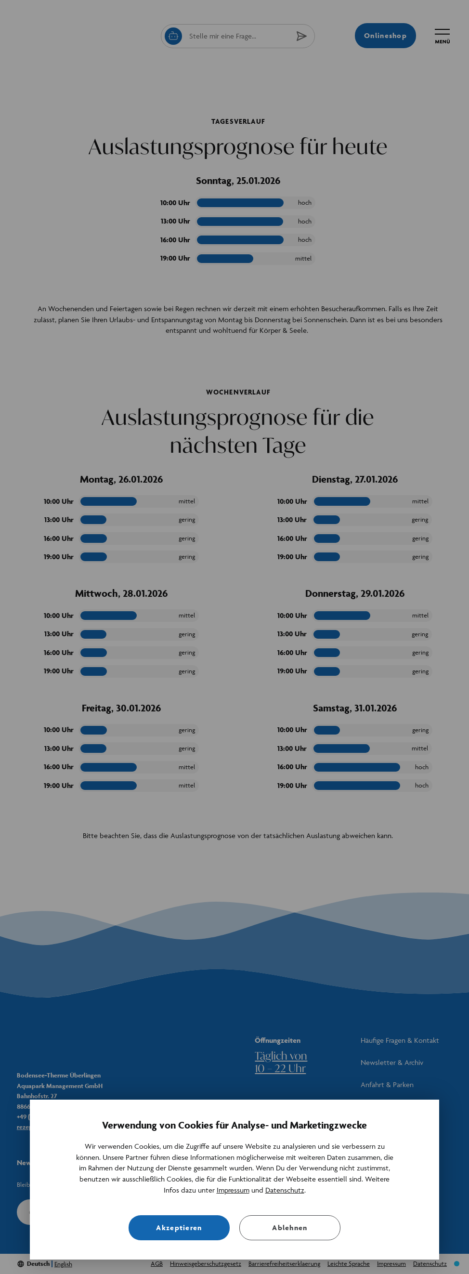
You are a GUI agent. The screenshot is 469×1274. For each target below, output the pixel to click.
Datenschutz (284, 1190)
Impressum (233, 1190)
